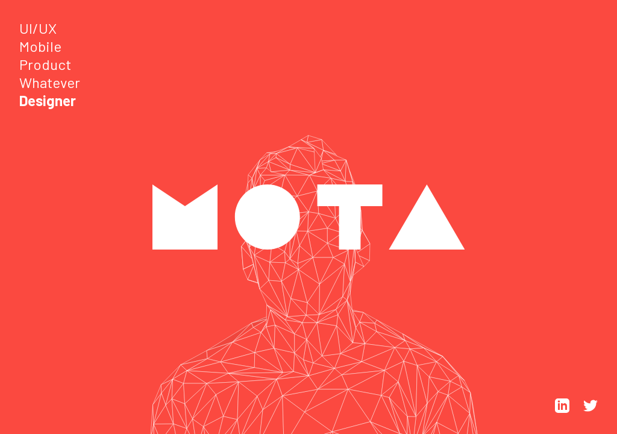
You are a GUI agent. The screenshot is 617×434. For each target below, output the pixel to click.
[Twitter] (590, 409)
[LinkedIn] (563, 409)
